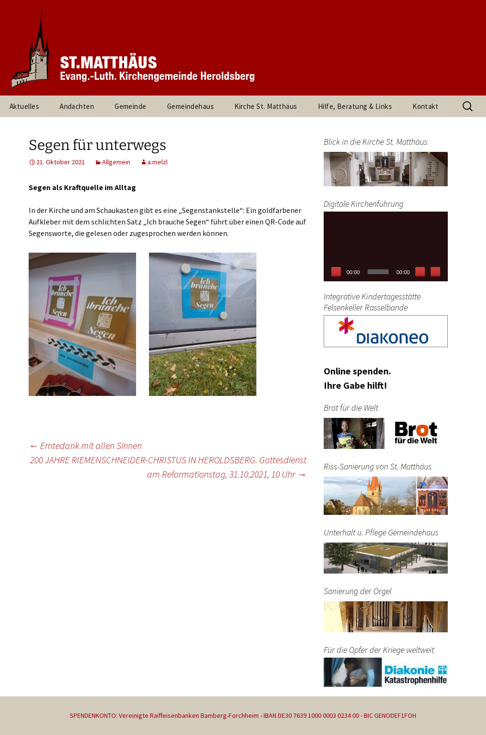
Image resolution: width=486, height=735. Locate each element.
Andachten (77, 106)
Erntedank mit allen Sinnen (85, 445)
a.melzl (158, 162)
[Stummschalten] (420, 272)
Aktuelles (24, 106)
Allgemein (116, 162)
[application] (386, 246)
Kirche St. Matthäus (265, 106)
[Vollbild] (435, 272)
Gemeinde (131, 106)
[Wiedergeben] (336, 272)
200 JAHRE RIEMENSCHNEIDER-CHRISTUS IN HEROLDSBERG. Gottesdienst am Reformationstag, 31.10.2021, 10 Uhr (168, 467)
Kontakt (425, 106)
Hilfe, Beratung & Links (355, 106)
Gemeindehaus (190, 106)
